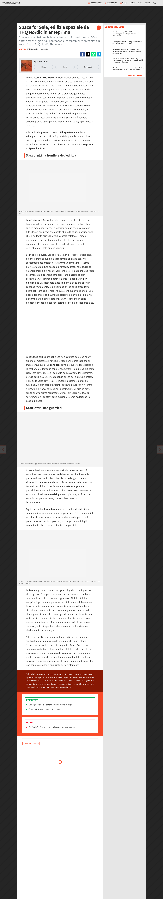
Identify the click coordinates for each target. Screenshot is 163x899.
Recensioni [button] (111, 3)
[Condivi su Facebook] (82, 54)
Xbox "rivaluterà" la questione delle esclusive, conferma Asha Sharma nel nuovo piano (128, 69)
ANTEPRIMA (22, 49)
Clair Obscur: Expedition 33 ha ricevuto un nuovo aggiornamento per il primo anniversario (127, 34)
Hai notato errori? (31, 743)
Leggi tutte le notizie (135, 75)
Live (140, 3)
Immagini (88, 67)
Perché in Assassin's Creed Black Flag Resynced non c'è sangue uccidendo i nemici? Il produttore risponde (128, 60)
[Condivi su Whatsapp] (93, 54)
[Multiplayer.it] (11, 3)
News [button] (123, 3)
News (43, 67)
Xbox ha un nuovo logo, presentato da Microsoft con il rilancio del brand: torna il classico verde (127, 51)
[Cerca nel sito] (154, 3)
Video (132, 3)
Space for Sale (41, 61)
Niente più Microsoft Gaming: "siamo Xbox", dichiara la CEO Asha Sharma (127, 43)
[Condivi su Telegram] (99, 54)
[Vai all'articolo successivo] (3, 449)
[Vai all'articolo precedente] (160, 449)
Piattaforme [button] (95, 3)
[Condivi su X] (88, 54)
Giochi (147, 3)
